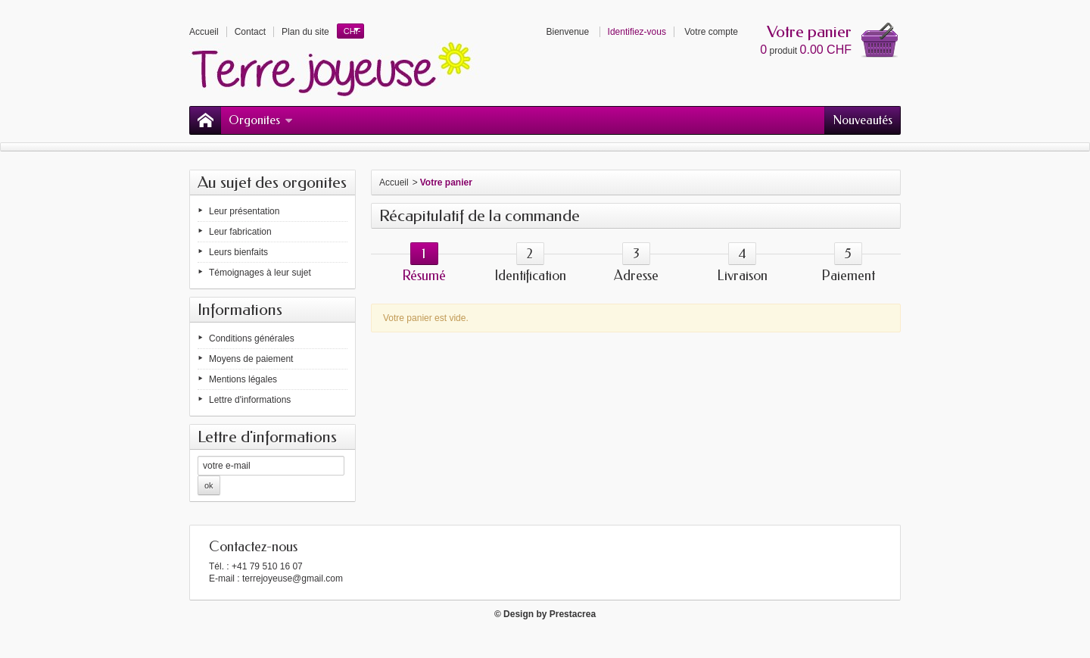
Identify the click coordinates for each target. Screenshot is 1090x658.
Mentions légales (243, 379)
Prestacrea (573, 614)
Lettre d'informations (250, 399)
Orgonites (261, 120)
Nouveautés (862, 120)
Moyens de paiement (251, 359)
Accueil (394, 182)
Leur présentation (244, 211)
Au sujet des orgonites (272, 182)
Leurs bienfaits (238, 252)
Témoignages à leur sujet (260, 272)
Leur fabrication (240, 231)
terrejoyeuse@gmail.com (292, 578)
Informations (240, 310)
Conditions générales (251, 338)
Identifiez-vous (637, 32)
